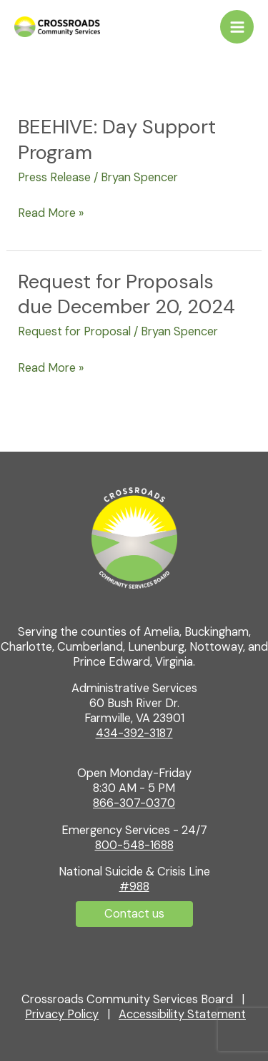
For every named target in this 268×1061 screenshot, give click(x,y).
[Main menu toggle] (237, 27)
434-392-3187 (134, 733)
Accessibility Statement (182, 1014)
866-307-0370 (134, 803)
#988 (134, 886)
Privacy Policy (62, 1014)
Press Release (54, 177)
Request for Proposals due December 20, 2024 (126, 294)
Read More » (51, 211)
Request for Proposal (74, 331)
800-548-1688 (134, 845)
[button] (134, 914)
